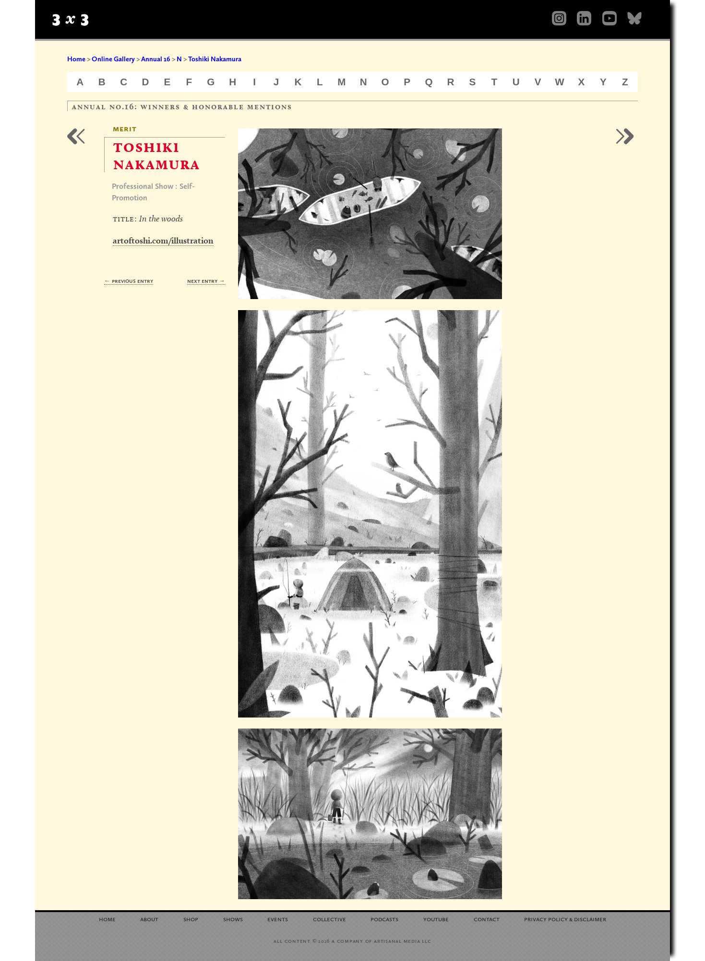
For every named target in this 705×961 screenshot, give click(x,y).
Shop (190, 919)
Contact (487, 919)
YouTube (436, 919)
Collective (329, 919)
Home (76, 59)
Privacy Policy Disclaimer (565, 919)
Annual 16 (155, 59)
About (149, 919)
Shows (233, 919)
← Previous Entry (128, 280)
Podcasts (384, 919)
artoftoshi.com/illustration (163, 240)
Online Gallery (113, 59)
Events (277, 919)
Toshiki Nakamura (214, 59)
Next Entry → (206, 280)
